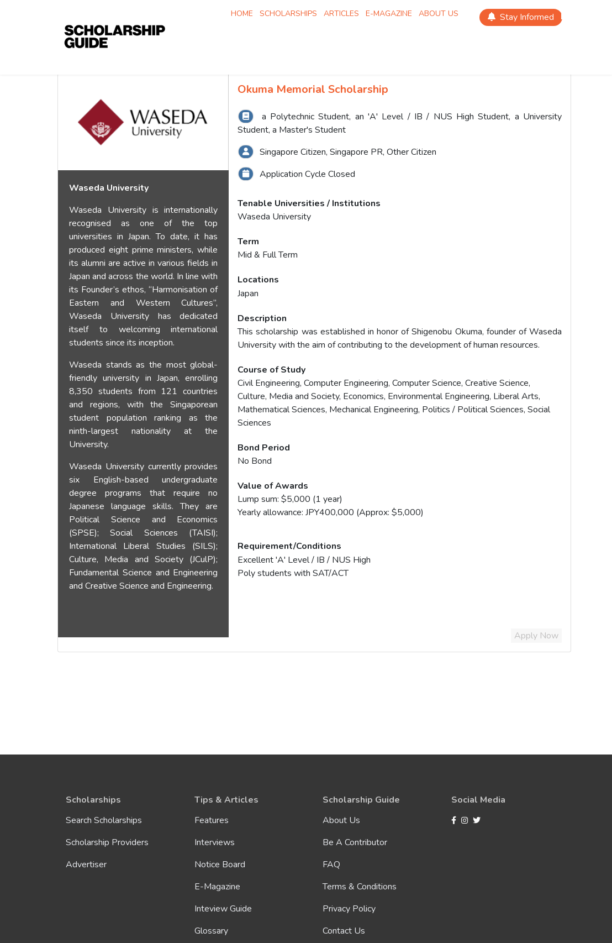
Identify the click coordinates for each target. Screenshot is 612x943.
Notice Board (219, 864)
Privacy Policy (349, 909)
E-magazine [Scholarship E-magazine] (389, 13)
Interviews (214, 842)
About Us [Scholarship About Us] (438, 13)
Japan (248, 293)
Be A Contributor (355, 842)
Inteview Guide (223, 909)
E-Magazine (217, 887)
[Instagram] (466, 821)
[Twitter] (477, 821)
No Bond (255, 461)
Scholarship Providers (107, 842)
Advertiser (86, 864)
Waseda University (274, 217)
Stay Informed (521, 17)
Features (211, 820)
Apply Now (536, 636)
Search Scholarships (104, 820)
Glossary (211, 931)
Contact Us (344, 931)
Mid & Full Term (268, 255)
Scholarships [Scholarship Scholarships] (288, 13)
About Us (341, 820)
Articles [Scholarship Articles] (341, 13)
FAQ (331, 864)
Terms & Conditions (360, 887)
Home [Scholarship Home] (242, 13)
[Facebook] (455, 821)
